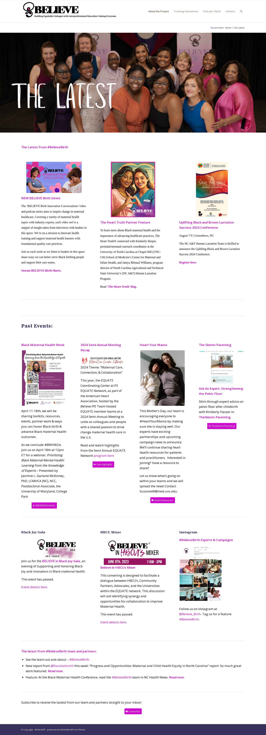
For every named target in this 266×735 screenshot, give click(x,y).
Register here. (188, 262)
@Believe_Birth (190, 614)
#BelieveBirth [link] (122, 677)
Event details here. (34, 587)
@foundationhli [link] (62, 666)
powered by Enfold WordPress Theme (66, 729)
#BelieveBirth (189, 619)
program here (104, 455)
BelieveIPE (40, 729)
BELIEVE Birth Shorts (46, 270)
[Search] (241, 11)
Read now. (55, 671)
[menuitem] (158, 11)
